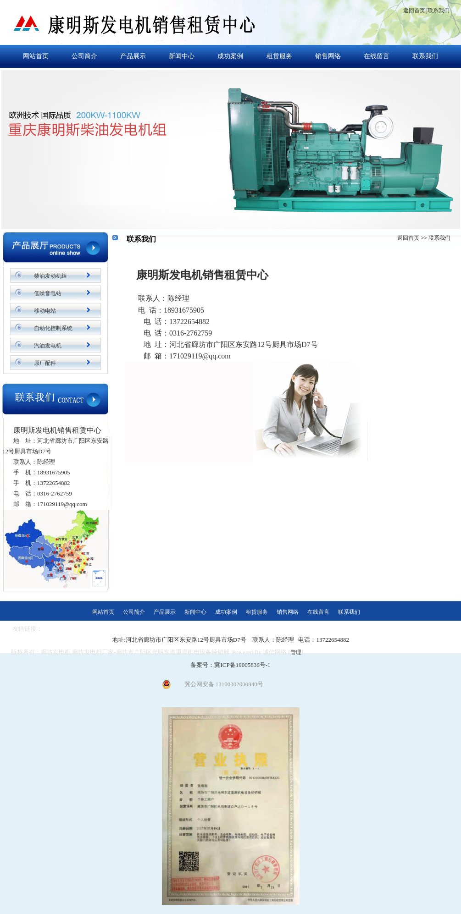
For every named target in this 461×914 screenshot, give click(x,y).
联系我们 (439, 10)
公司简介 (84, 56)
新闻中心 (181, 56)
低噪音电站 (47, 293)
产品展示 (133, 56)
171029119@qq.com (200, 356)
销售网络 (328, 56)
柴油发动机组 (50, 276)
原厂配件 (45, 363)
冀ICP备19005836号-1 (242, 664)
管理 (295, 652)
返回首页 (414, 10)
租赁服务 (279, 56)
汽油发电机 (47, 345)
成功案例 (230, 56)
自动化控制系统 (53, 328)
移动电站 (45, 311)
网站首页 (36, 56)
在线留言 (376, 56)
